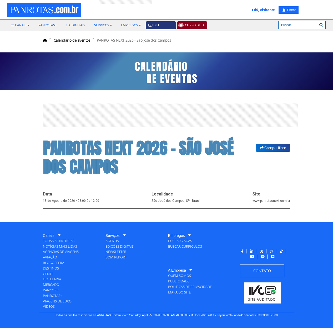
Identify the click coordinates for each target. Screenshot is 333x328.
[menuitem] (20, 25)
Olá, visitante (263, 10)
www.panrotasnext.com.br (271, 201)
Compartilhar (273, 148)
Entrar (289, 10)
